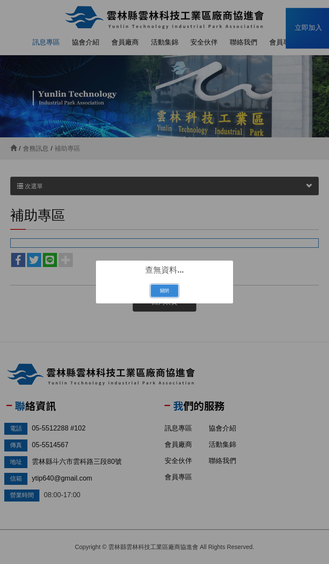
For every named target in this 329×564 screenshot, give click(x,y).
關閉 (164, 290)
